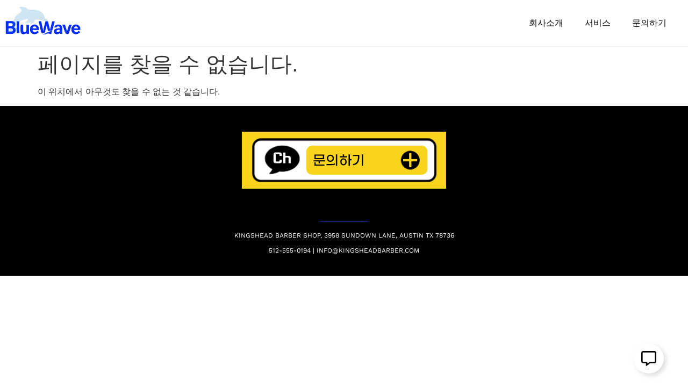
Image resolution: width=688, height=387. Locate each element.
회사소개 (546, 22)
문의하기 (649, 22)
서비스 (598, 22)
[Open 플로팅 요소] (649, 358)
